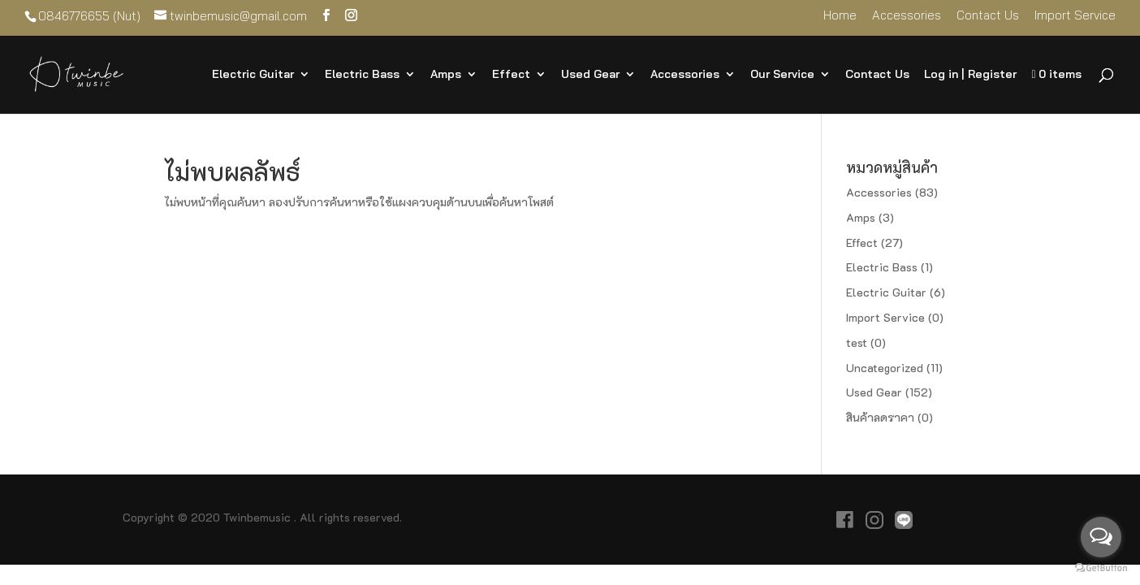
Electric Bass (362, 74)
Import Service (1075, 16)
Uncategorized (884, 367)
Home (840, 16)
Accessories (906, 16)
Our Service (782, 74)
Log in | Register (970, 74)
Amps (445, 74)
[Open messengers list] (1101, 537)
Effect (511, 74)
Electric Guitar (253, 74)
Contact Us (987, 16)
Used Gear (590, 74)
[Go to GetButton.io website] (1101, 568)
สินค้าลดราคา (880, 417)
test (856, 342)
